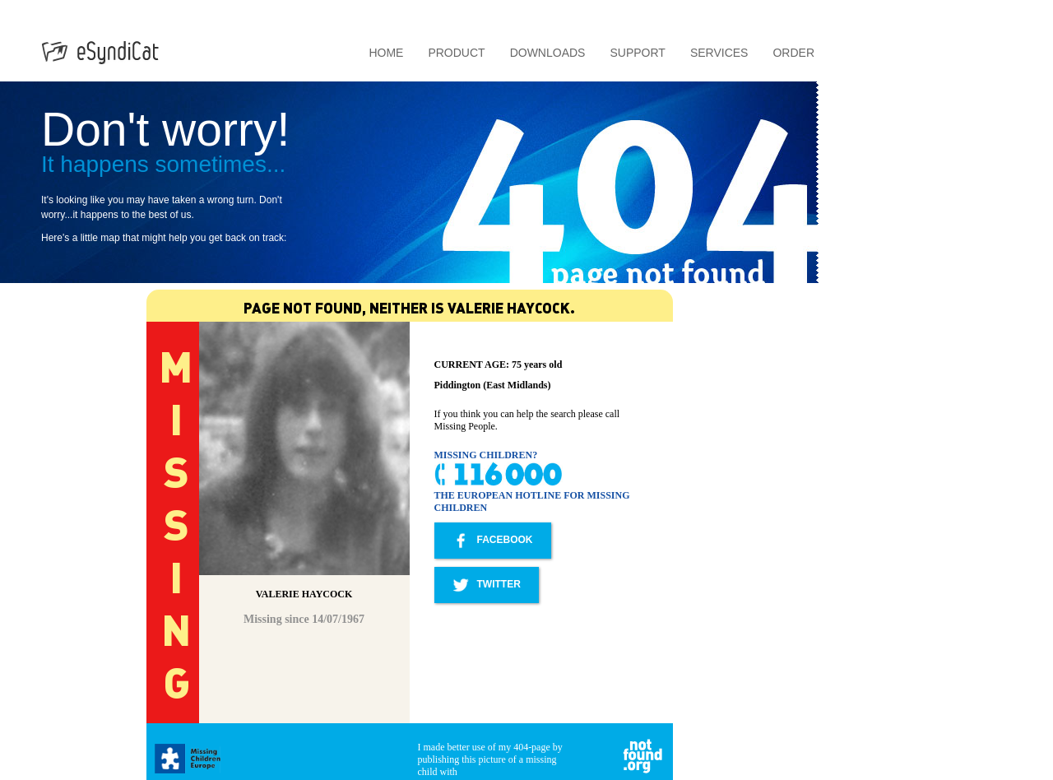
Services (719, 52)
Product (456, 52)
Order (793, 52)
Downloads (548, 52)
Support (637, 52)
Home (386, 52)
